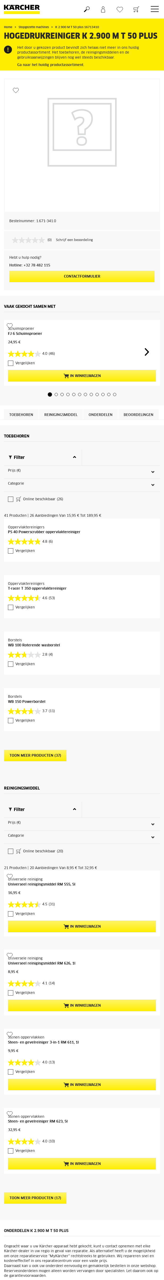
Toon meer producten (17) (35, 1103)
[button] (50, 394)
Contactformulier (82, 276)
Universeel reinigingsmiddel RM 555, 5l (41, 789)
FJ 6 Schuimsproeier (25, 334)
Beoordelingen (138, 415)
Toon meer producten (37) (35, 708)
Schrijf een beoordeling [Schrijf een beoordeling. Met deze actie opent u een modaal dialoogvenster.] (74, 240)
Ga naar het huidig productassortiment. (50, 65)
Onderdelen (101, 415)
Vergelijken (25, 363)
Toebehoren (21, 415)
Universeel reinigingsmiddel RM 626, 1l (41, 868)
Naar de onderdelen (134, 1197)
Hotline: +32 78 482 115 (29, 265)
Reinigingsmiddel (60, 415)
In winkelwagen (82, 376)
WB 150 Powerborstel (26, 654)
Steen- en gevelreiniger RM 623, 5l (38, 1026)
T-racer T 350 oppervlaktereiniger (37, 541)
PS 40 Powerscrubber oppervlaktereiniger (44, 484)
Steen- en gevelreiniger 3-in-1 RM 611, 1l (43, 947)
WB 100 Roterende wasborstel (34, 597)
